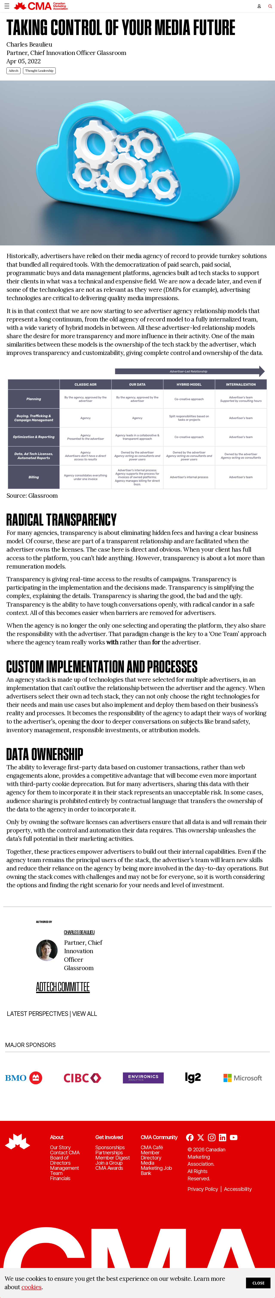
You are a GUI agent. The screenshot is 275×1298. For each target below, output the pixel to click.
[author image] (47, 950)
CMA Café (152, 1147)
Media (147, 1163)
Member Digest (112, 1157)
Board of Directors (60, 1160)
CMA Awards (109, 1168)
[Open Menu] (6, 6)
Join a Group (108, 1163)
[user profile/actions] (259, 6)
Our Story (60, 1147)
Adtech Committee (63, 987)
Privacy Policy (203, 1189)
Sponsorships (110, 1147)
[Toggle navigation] (269, 6)
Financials (60, 1178)
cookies (31, 1287)
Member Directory (151, 1155)
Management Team (64, 1171)
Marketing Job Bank (156, 1171)
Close (258, 1283)
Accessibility (238, 1189)
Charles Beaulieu (79, 932)
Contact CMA (64, 1152)
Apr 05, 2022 (23, 61)
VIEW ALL (84, 1030)
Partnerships (109, 1152)
